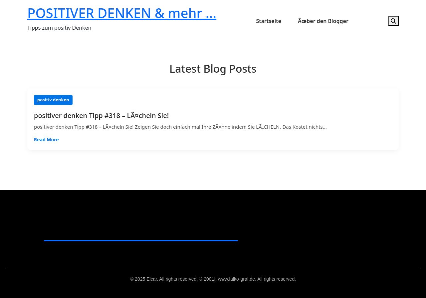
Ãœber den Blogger (323, 21)
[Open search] (393, 21)
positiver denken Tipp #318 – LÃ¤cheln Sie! (101, 116)
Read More (46, 139)
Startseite (268, 21)
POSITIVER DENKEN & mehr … (121, 13)
